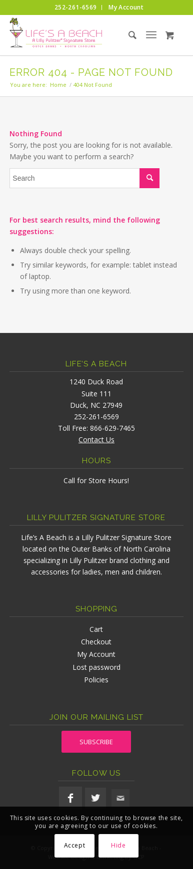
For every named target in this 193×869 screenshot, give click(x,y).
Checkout (96, 641)
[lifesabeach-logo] (79, 35)
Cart (96, 629)
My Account (96, 654)
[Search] (124, 35)
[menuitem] (76, 7)
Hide (118, 845)
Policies (96, 679)
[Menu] (151, 35)
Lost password (96, 667)
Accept (75, 845)
